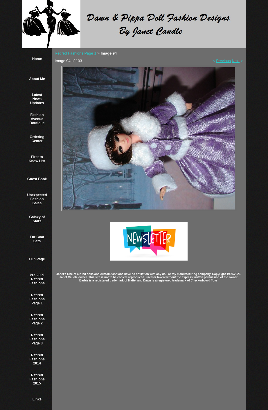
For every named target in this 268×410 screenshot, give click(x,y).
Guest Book (37, 179)
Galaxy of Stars (37, 219)
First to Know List (37, 159)
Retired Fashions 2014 (37, 359)
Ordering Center (37, 139)
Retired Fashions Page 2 (37, 319)
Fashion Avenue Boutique (37, 119)
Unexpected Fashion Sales (37, 199)
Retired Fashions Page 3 (37, 339)
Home (37, 59)
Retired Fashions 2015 (37, 379)
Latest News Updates (37, 99)
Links (37, 399)
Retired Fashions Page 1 (37, 299)
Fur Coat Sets (37, 239)
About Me (37, 79)
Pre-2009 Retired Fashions (37, 279)
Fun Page (37, 259)
